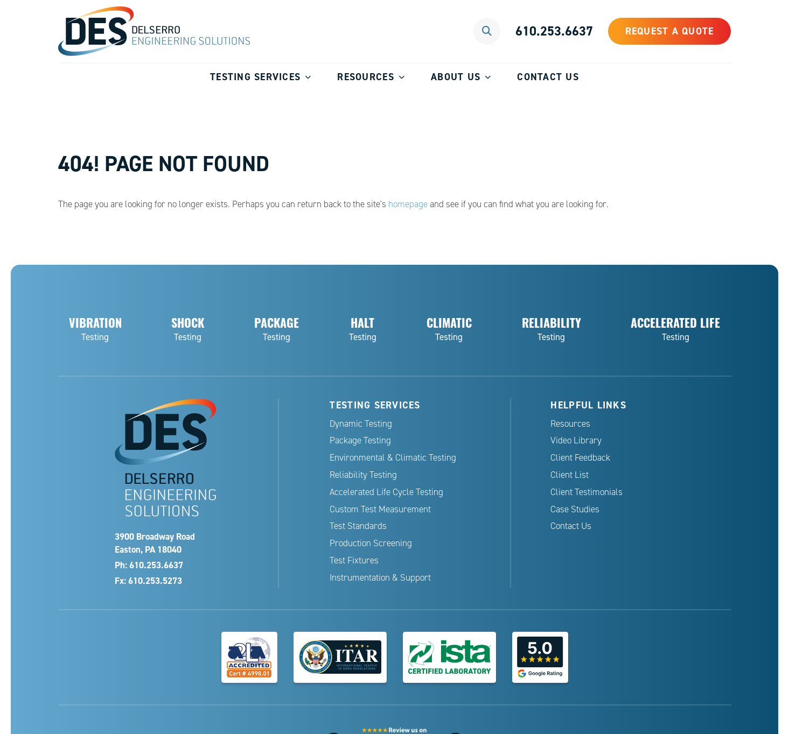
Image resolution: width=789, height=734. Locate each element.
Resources (365, 76)
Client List (569, 475)
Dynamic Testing (361, 423)
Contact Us (548, 76)
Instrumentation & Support (380, 577)
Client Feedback (580, 457)
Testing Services (255, 76)
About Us (455, 76)
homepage (408, 204)
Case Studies (574, 509)
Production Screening (371, 543)
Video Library (576, 440)
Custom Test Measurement (380, 509)
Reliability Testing (363, 475)
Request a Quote (669, 31)
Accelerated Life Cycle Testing (386, 492)
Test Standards (358, 526)
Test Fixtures (354, 560)
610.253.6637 (554, 31)
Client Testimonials (586, 492)
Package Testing (360, 440)
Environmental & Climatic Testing (393, 457)
